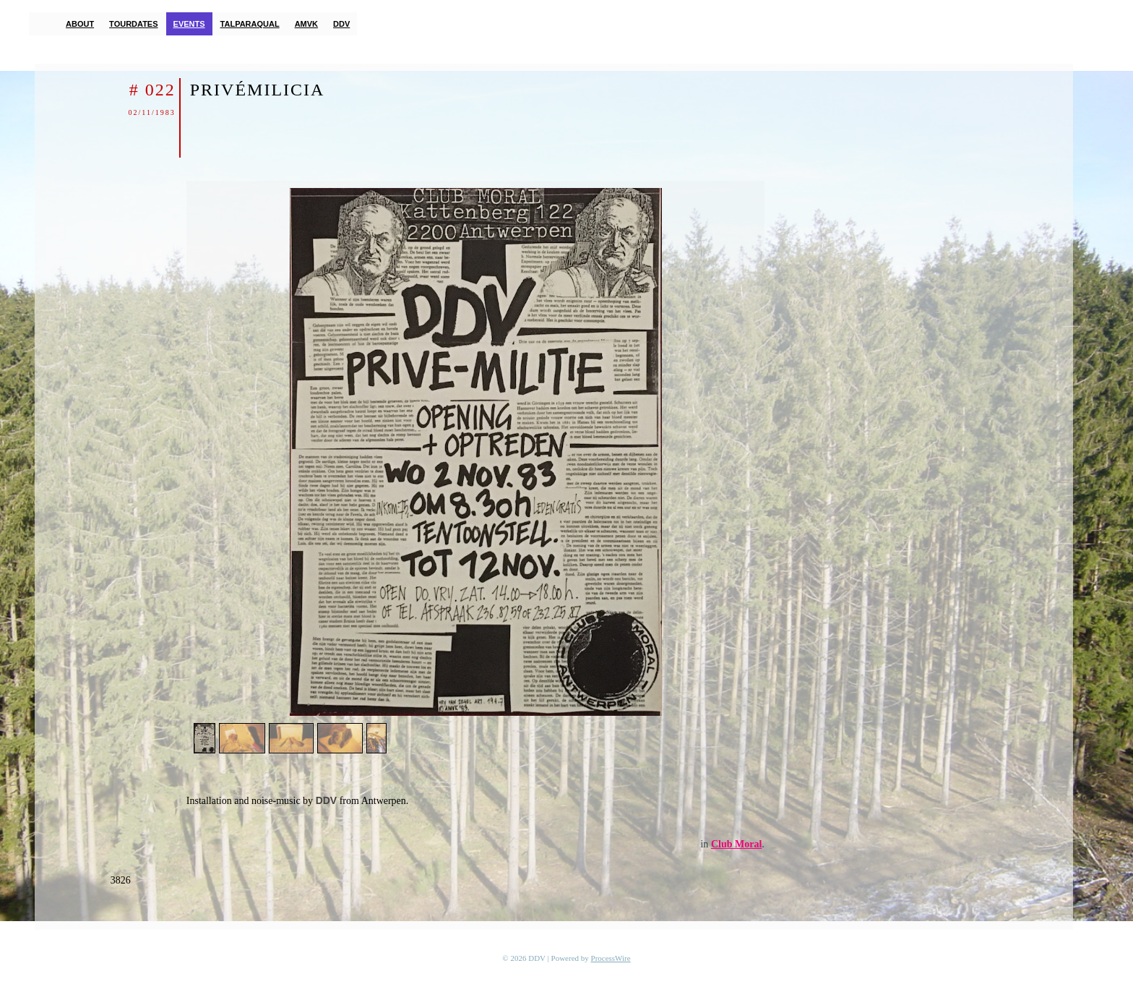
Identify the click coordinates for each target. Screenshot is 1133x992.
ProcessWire (611, 958)
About (80, 24)
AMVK (306, 24)
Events (189, 24)
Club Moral (736, 844)
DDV (341, 24)
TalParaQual (250, 24)
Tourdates (133, 24)
